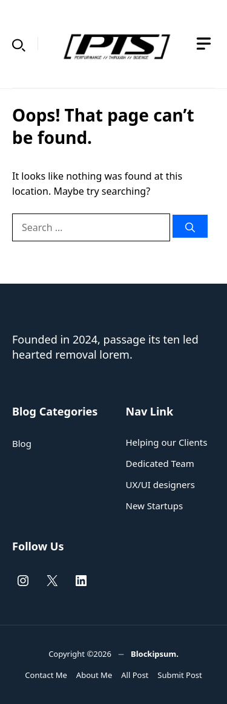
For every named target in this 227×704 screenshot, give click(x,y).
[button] (18, 43)
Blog (21, 443)
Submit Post (179, 675)
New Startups (154, 506)
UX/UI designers (160, 484)
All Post (134, 675)
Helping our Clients (167, 442)
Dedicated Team (160, 463)
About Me (94, 675)
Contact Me (46, 675)
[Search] (190, 226)
